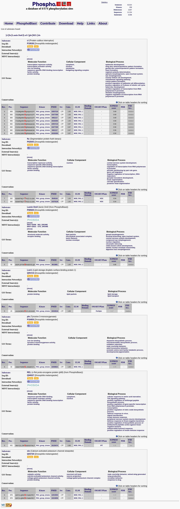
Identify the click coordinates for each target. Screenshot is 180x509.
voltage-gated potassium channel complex (83, 478)
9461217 (55, 118)
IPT (101, 445)
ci (7, 35)
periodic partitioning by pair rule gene (122, 170)
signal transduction (115, 415)
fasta (30, 46)
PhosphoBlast (26, 23)
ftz (10, 35)
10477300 (54, 115)
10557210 (54, 111)
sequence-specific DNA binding (39, 165)
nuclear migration (113, 242)
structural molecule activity (38, 234)
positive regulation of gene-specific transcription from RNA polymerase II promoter (126, 405)
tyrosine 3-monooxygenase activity (41, 342)
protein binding (33, 74)
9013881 (55, 264)
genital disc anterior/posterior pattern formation (124, 68)
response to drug (114, 480)
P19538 (30, 43)
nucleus (69, 66)
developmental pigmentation (118, 352)
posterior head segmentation (118, 183)
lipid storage (113, 294)
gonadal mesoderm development (120, 178)
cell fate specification (115, 182)
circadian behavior (115, 478)
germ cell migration (114, 172)
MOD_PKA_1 (78, 111)
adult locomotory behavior (117, 348)
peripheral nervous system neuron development (126, 419)
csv (36, 46)
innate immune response (117, 417)
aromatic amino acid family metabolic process (125, 350)
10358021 (54, 367)
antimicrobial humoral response (119, 428)
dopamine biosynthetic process (119, 341)
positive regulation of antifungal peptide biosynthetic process (123, 401)
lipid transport (113, 296)
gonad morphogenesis (115, 234)
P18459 (30, 319)
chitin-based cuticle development (119, 246)
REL (35, 35)
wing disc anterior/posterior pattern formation (124, 66)
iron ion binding (33, 341)
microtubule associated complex (79, 236)
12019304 (54, 495)
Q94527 (30, 375)
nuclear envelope (73, 240)
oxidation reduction (114, 344)
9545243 (55, 198)
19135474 (54, 445)
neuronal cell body (74, 474)
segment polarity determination (118, 72)
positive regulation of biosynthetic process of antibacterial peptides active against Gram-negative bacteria (125, 425)
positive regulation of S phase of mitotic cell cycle (125, 85)
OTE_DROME (43, 226)
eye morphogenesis (113, 76)
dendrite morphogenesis (115, 93)
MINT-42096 (31, 225)
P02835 (30, 142)
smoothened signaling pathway (118, 79)
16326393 (54, 121)
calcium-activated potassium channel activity (45, 476)
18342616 (54, 311)
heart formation (112, 70)
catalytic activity (33, 474)
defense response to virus (117, 413)
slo (39, 35)
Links (91, 23)
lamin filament (71, 238)
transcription (112, 165)
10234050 (54, 498)
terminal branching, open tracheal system (122, 236)
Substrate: (6, 41)
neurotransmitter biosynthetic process (122, 342)
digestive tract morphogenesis (118, 249)
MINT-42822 (31, 226)
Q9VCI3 (30, 273)
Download (66, 23)
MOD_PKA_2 (78, 198)
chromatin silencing (114, 244)
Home (9, 23)
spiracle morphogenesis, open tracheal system (124, 74)
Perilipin (99, 311)
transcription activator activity (39, 66)
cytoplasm (70, 64)
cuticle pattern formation (115, 81)
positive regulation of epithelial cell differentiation (125, 83)
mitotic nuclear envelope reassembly (120, 248)
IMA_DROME (43, 225)
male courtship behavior (116, 346)
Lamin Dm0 (17, 35)
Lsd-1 (26, 35)
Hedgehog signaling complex (77, 70)
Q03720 (30, 454)
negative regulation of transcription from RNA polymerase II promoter (124, 95)
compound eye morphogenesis (118, 240)
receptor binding (33, 236)
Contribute (47, 23)
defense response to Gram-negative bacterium (125, 421)
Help (80, 23)
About (102, 23)
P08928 (30, 210)
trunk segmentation (114, 180)
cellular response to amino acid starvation (124, 397)
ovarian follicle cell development (118, 78)
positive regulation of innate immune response (125, 430)
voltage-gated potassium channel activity (43, 478)
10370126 (54, 201)
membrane (70, 68)
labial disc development (115, 87)
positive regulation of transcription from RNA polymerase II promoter (123, 90)
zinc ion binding (33, 68)
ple (30, 35)
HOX (101, 198)
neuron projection (74, 476)
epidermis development (115, 64)
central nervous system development (121, 163)
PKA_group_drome (43, 111)
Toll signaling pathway (116, 398)
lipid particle (71, 234)
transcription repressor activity (39, 64)
